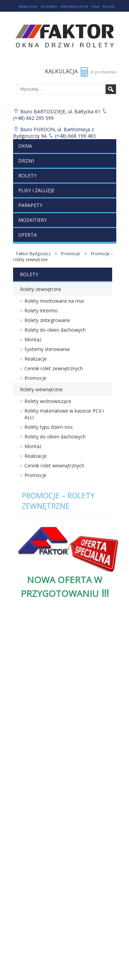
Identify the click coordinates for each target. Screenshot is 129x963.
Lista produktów (29, 761)
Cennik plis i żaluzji (31, 680)
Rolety (27, 175)
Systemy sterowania (46, 349)
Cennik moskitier (29, 692)
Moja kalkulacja (28, 766)
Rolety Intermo (41, 310)
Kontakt (109, 6)
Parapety (30, 205)
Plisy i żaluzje (36, 190)
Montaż (33, 339)
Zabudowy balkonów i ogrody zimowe (50, 737)
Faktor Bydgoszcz (33, 254)
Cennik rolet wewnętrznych (54, 465)
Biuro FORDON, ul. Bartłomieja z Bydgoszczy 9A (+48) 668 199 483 (54, 132)
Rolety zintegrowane (47, 320)
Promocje (70, 254)
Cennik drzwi (25, 663)
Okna (25, 146)
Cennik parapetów (31, 686)
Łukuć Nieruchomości (34, 755)
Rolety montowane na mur (54, 301)
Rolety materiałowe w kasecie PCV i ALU (64, 414)
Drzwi (26, 160)
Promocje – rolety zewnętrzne (58, 500)
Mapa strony (28, 6)
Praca (95, 6)
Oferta (27, 234)
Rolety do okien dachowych (55, 330)
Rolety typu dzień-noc (48, 427)
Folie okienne (26, 749)
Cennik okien (25, 657)
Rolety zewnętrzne (40, 289)
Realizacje (35, 358)
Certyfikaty (49, 6)
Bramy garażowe (29, 743)
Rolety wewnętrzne (41, 389)
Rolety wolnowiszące (47, 401)
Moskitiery (32, 220)
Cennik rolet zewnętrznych (53, 368)
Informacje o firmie (74, 6)
